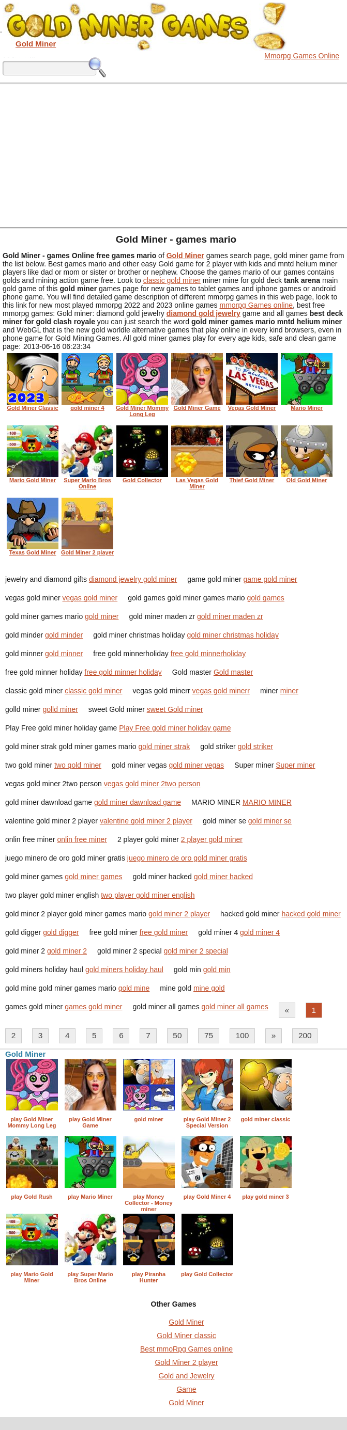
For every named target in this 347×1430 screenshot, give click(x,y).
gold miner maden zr (230, 616)
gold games (265, 598)
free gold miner (164, 932)
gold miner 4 (260, 932)
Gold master (233, 672)
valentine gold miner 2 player (146, 821)
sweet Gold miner (175, 709)
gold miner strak (164, 746)
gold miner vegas (196, 765)
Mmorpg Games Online (301, 56)
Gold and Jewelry (186, 1376)
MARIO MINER (267, 802)
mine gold (209, 988)
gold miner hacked (223, 876)
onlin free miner (82, 839)
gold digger (61, 932)
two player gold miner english (147, 895)
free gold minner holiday (122, 672)
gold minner (64, 653)
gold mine (134, 988)
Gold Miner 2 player (186, 1362)
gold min (217, 969)
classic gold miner (172, 280)
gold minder (64, 635)
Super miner (295, 765)
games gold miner (93, 1007)
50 (177, 1035)
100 (242, 1035)
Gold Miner (186, 1322)
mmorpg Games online (256, 305)
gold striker (255, 746)
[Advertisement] (173, 155)
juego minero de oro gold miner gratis (187, 858)
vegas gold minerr (221, 691)
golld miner (60, 709)
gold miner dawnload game (137, 802)
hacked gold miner (310, 914)
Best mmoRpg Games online (186, 1349)
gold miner (101, 616)
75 (208, 1035)
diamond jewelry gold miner (133, 579)
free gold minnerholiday (208, 653)
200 (305, 1035)
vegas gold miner (90, 598)
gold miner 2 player (179, 914)
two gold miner (77, 765)
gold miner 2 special (195, 951)
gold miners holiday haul (124, 969)
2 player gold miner (212, 839)
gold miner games (93, 876)
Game (186, 1389)
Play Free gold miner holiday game (175, 728)
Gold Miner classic (186, 1335)
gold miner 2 (67, 951)
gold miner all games (235, 1007)
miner (289, 691)
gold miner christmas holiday (233, 635)
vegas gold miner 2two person (152, 784)
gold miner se (270, 821)
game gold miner (270, 579)
